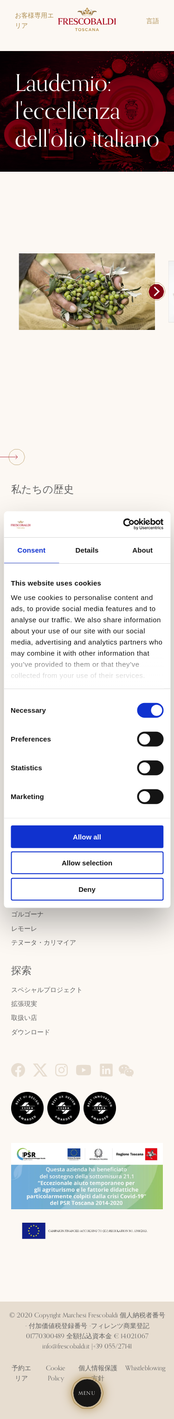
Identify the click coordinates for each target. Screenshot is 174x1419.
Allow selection (87, 863)
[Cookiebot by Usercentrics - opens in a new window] (123, 524)
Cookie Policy (55, 1373)
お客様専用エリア (34, 21)
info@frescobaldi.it (66, 1347)
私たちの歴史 (42, 490)
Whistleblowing (145, 1368)
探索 (21, 971)
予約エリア (21, 1373)
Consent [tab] (31, 550)
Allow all (87, 836)
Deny (87, 889)
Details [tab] (87, 550)
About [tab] (142, 550)
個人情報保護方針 (97, 1373)
